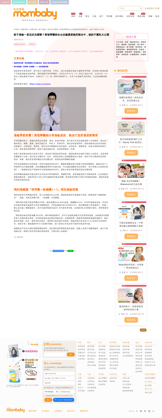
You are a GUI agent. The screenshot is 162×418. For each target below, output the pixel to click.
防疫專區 (102, 384)
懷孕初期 (81, 349)
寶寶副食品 (120, 47)
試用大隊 (130, 16)
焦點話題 (126, 381)
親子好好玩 (114, 356)
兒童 (94, 16)
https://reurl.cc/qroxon (40, 84)
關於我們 (33, 411)
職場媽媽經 (149, 359)
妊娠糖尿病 (134, 54)
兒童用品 (90, 381)
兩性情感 (148, 349)
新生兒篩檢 (91, 365)
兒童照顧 (90, 378)
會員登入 (138, 368)
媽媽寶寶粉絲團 (58, 251)
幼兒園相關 (91, 388)
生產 (80, 16)
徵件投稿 (138, 356)
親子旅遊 (102, 353)
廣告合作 (71, 411)
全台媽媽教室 (128, 356)
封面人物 (126, 378)
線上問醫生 (103, 378)
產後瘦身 (137, 52)
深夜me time (150, 362)
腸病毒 (124, 44)
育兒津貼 (81, 391)
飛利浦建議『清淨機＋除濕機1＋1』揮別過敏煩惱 (31, 66)
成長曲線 (90, 362)
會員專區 (138, 372)
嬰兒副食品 (91, 356)
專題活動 (141, 16)
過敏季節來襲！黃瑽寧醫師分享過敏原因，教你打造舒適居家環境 (36, 63)
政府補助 (131, 44)
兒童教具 (90, 391)
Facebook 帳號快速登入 (63, 400)
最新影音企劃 (115, 346)
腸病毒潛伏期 (132, 49)
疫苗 (126, 42)
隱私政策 (69, 396)
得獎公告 (138, 362)
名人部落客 (127, 384)
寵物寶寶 (102, 368)
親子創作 (140, 44)
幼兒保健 (113, 368)
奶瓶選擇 (128, 52)
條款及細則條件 (60, 396)
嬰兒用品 (90, 349)
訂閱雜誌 (58, 411)
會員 (157, 16)
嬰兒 (87, 16)
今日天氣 (119, 42)
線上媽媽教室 (115, 353)
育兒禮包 (138, 346)
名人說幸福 (114, 362)
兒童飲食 (90, 384)
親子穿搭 (102, 362)
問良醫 (109, 16)
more (143, 330)
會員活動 (126, 353)
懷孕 (73, 16)
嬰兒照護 (90, 346)
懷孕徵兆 (138, 47)
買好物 (112, 381)
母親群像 (126, 388)
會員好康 (138, 349)
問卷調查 (138, 359)
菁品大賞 (148, 393)
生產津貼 (81, 356)
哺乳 (80, 384)
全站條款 (45, 411)
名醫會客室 (114, 359)
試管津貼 (81, 359)
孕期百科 (81, 353)
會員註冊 (138, 365)
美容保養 (148, 356)
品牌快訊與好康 (19, 44)
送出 (70, 354)
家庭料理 (102, 356)
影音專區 (119, 16)
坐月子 (80, 388)
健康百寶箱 (103, 359)
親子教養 (130, 47)
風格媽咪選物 (128, 391)
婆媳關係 (148, 353)
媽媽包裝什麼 (150, 365)
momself (148, 346)
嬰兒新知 (90, 359)
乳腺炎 (141, 49)
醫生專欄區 (103, 381)
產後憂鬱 (119, 52)
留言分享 (138, 353)
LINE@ (70, 251)
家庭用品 (102, 349)
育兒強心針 (91, 353)
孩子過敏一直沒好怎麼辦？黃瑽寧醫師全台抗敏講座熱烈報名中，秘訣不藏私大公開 (71, 29)
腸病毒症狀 (134, 42)
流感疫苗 (124, 54)
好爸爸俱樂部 (150, 378)
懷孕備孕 (81, 346)
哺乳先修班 (114, 365)
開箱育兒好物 (115, 349)
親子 (101, 16)
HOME (16, 29)
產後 (80, 381)
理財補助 (102, 365)
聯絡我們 (84, 411)
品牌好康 (33, 29)
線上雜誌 (148, 385)
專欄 (150, 16)
